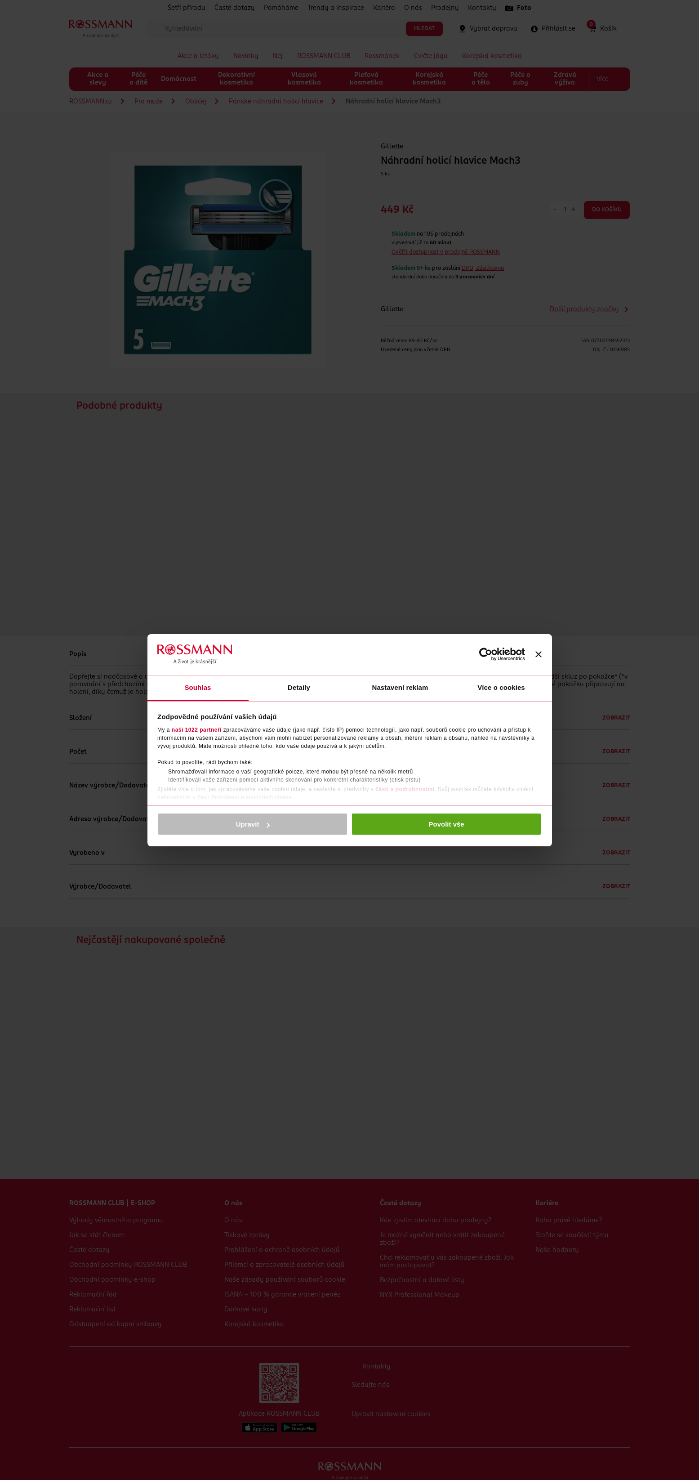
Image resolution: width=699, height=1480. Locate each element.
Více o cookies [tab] (501, 687)
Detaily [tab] (299, 687)
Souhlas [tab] (197, 687)
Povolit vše (446, 824)
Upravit (253, 824)
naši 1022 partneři (197, 730)
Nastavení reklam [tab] (400, 687)
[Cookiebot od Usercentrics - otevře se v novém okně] (485, 654)
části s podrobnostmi (404, 789)
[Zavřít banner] (538, 654)
